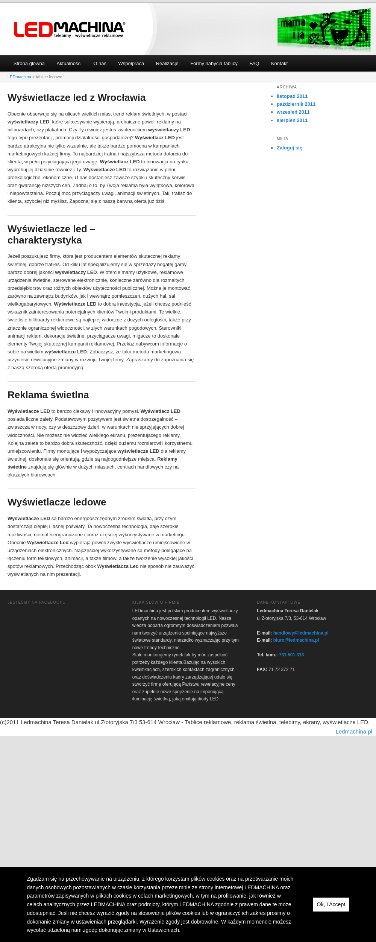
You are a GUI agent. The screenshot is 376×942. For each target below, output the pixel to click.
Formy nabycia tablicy (214, 63)
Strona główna (29, 63)
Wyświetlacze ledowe (57, 502)
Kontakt (279, 63)
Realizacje (167, 63)
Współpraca (131, 63)
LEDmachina (69, 30)
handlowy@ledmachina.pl (301, 633)
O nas (99, 63)
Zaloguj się (289, 148)
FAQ (254, 63)
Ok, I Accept (331, 904)
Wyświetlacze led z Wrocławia (77, 97)
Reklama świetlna (48, 394)
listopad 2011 (292, 96)
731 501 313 (291, 654)
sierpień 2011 (292, 120)
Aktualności (68, 63)
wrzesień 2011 (293, 112)
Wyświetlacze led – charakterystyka (52, 234)
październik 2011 (296, 104)
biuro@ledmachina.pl (296, 640)
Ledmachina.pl (353, 731)
